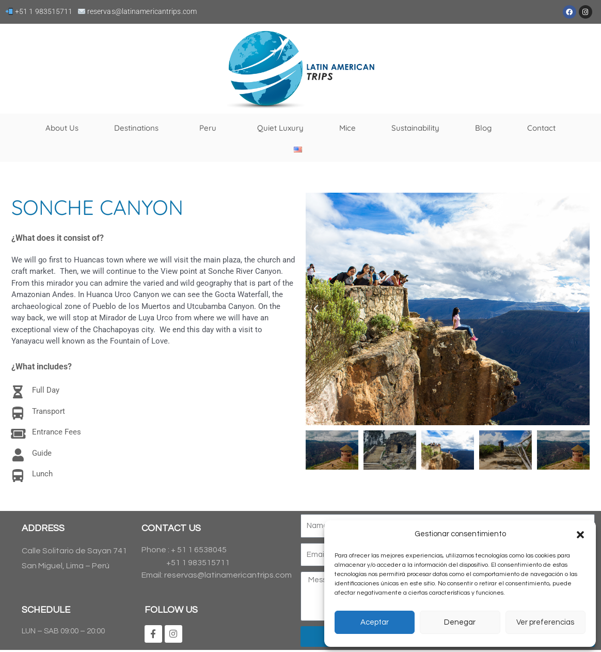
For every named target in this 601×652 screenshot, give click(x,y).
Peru (210, 128)
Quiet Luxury (280, 128)
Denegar (460, 622)
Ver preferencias (545, 622)
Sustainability (415, 128)
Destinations (139, 128)
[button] (580, 535)
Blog (483, 128)
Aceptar (374, 622)
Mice (347, 128)
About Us (61, 128)
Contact (541, 128)
